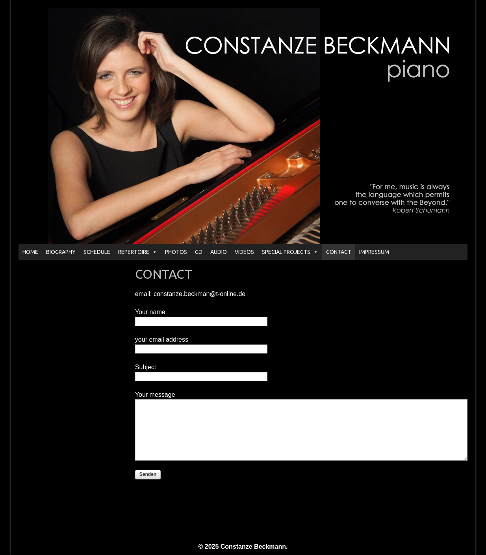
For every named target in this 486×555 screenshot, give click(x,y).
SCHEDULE (96, 252)
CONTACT (338, 252)
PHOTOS (176, 252)
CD (198, 252)
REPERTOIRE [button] (137, 252)
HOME (30, 252)
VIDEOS (244, 252)
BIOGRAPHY (61, 252)
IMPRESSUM (374, 252)
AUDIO (218, 252)
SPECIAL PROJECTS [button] (290, 252)
